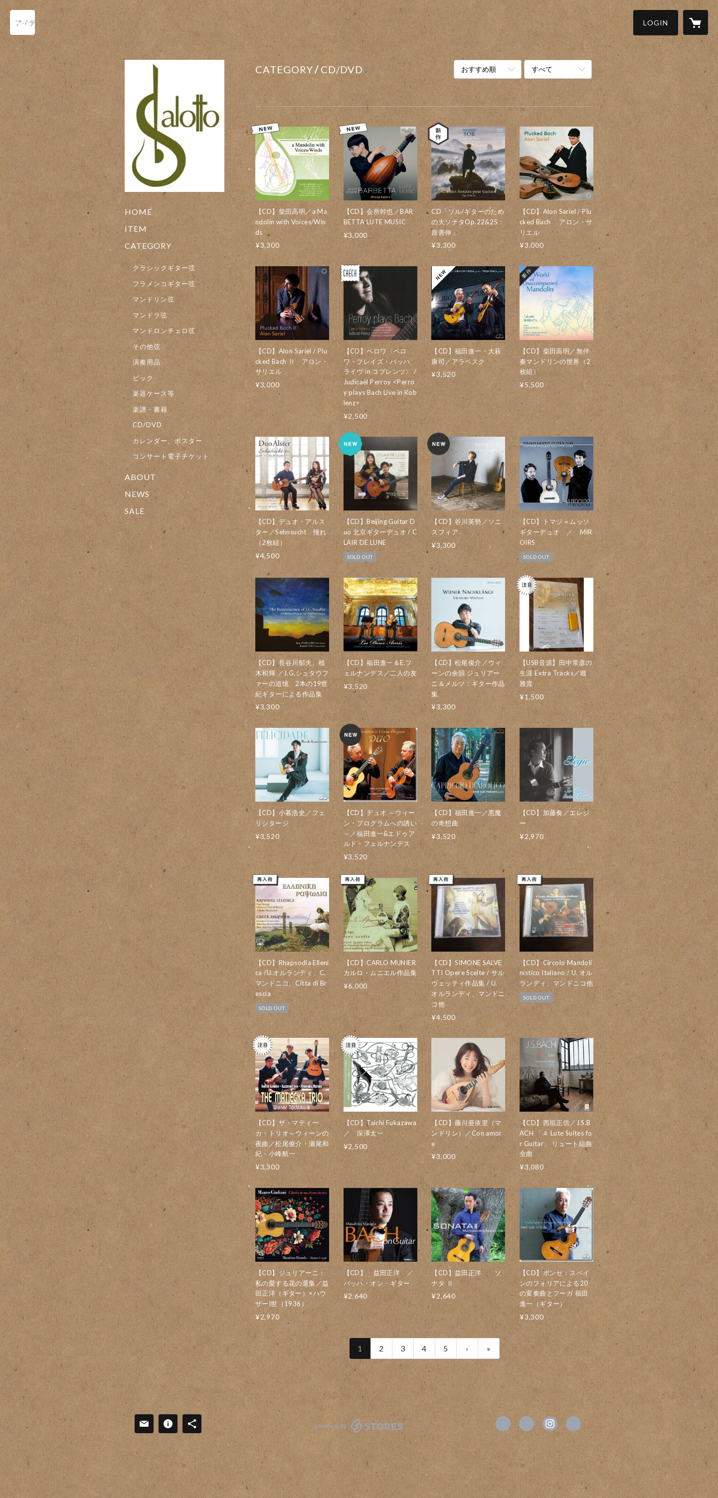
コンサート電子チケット (171, 456)
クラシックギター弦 (164, 268)
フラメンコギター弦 (164, 284)
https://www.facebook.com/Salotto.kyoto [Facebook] (503, 1423)
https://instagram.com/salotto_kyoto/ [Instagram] (549, 1423)
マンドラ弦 (150, 315)
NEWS (137, 494)
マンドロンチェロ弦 (164, 330)
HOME (138, 211)
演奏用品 (147, 362)
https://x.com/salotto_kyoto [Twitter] (526, 1423)
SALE (135, 510)
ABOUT (140, 477)
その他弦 (147, 346)
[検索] (22, 22)
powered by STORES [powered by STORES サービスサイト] (359, 1432)
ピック (143, 378)
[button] (655, 22)
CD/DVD (147, 425)
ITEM (136, 228)
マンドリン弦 (154, 299)
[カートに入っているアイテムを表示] (695, 22)
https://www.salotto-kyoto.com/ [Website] (573, 1423)
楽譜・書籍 (150, 409)
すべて (542, 69)
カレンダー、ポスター (167, 441)
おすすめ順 (478, 69)
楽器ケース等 (154, 393)
